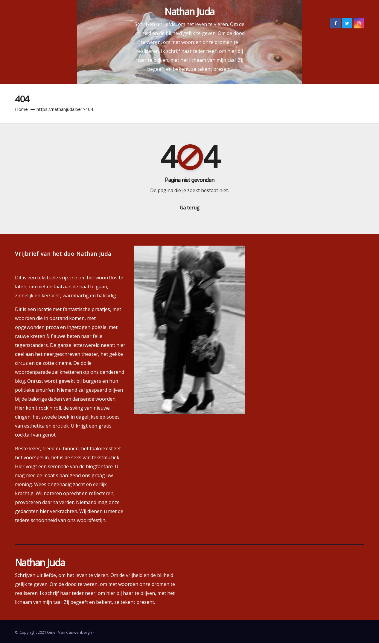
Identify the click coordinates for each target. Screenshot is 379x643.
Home (21, 109)
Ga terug (190, 207)
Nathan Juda (189, 11)
